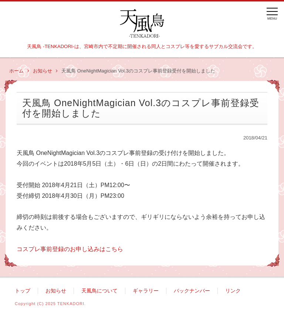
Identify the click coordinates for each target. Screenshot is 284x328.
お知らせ (45, 71)
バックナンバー (192, 291)
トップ (22, 291)
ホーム (19, 71)
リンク (233, 291)
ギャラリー (146, 291)
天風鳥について (99, 291)
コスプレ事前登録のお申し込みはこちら (70, 249)
